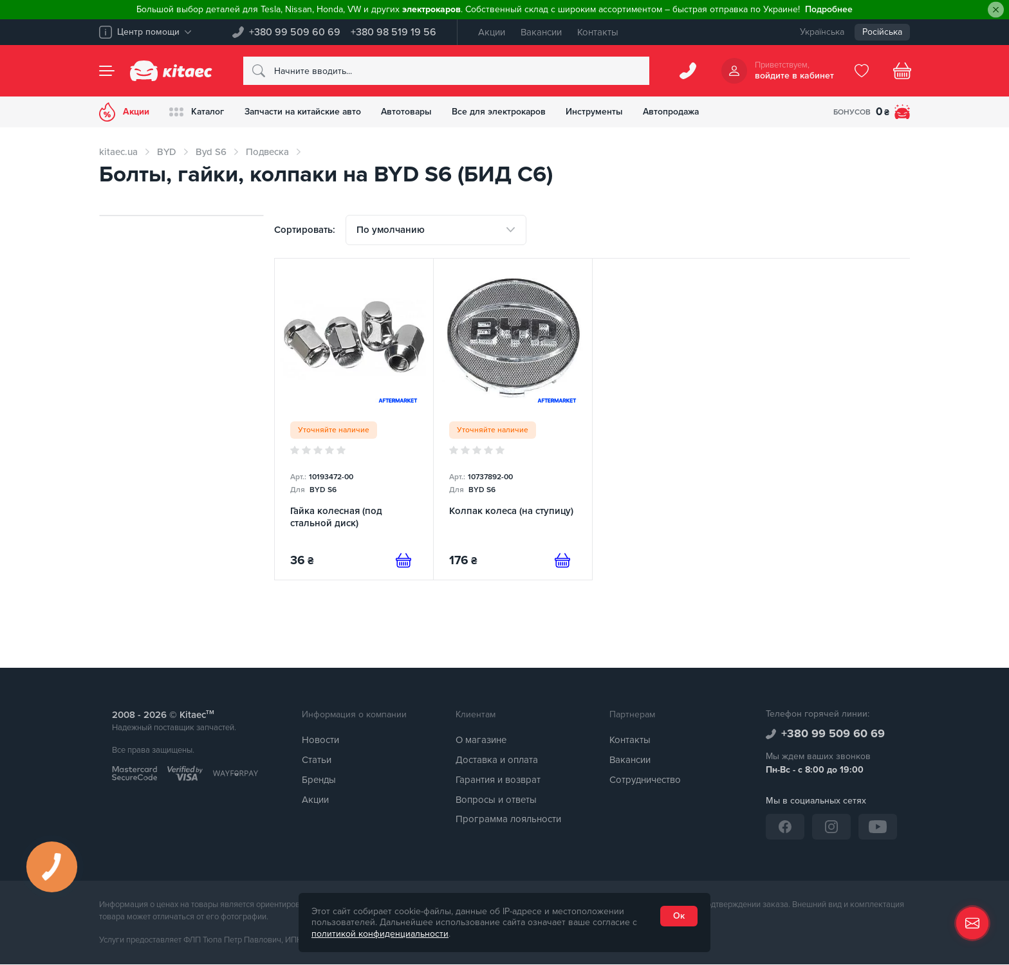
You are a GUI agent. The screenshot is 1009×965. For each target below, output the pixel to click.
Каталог (198, 112)
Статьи (316, 760)
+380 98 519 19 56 (393, 32)
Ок (679, 915)
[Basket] (902, 71)
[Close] (996, 10)
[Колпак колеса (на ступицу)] (513, 419)
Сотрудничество (645, 780)
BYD (166, 152)
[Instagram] (831, 827)
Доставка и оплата (497, 760)
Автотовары (412, 111)
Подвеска (267, 152)
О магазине (481, 740)
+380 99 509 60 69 (294, 32)
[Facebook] (785, 827)
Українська (822, 31)
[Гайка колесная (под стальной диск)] (354, 419)
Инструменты (602, 111)
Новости (320, 740)
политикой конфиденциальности (380, 933)
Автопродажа (680, 111)
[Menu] (107, 71)
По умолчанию (390, 229)
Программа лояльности (508, 819)
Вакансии (541, 32)
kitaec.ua (118, 152)
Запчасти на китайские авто (306, 111)
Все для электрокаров (506, 111)
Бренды (319, 780)
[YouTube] (877, 827)
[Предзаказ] (403, 561)
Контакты (597, 32)
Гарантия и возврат (498, 780)
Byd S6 (211, 152)
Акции (491, 32)
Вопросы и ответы (496, 799)
